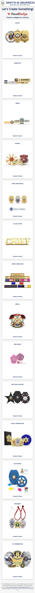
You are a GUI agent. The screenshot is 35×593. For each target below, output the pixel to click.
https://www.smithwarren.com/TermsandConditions (18, 587)
